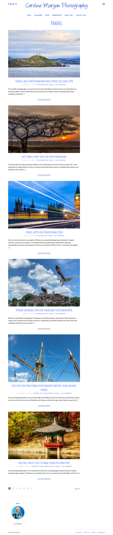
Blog (29, 15)
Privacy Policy (78, 532)
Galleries (38, 15)
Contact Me (81, 15)
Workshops (57, 15)
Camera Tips (38, 393)
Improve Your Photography (43, 466)
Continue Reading (44, 99)
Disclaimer (93, 532)
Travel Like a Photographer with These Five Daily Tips (44, 81)
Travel (51, 84)
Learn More (18, 524)
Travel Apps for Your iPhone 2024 (44, 232)
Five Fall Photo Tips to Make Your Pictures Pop (44, 463)
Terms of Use (86, 532)
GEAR (47, 15)
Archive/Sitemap (101, 532)
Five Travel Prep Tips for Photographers (44, 157)
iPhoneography (42, 313)
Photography (42, 84)
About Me (69, 15)
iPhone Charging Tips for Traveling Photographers (44, 310)
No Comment (61, 84)
